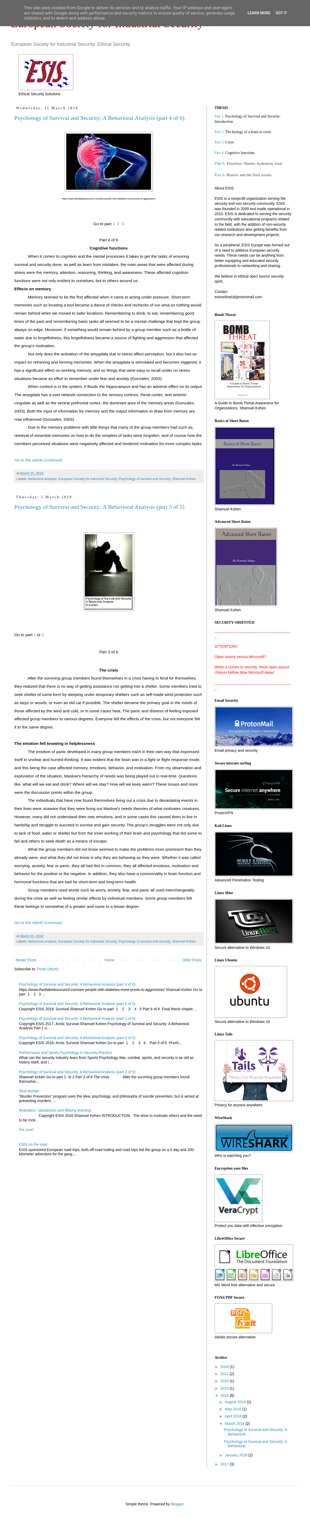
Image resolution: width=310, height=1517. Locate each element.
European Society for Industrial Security (87, 479)
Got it (281, 13)
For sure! (26, 1129)
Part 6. (220, 175)
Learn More (258, 13)
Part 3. (219, 142)
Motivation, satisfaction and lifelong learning (55, 1110)
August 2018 (236, 1402)
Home (109, 960)
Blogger (177, 1504)
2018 (225, 1395)
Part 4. (219, 153)
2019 (225, 1388)
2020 (225, 1381)
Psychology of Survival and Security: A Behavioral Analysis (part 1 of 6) (77, 1018)
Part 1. (219, 116)
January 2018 (236, 1455)
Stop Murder (29, 1091)
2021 (225, 1374)
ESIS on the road (33, 1144)
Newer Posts (26, 960)
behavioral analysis (42, 479)
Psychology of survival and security (144, 479)
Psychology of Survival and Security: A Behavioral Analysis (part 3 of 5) (99, 507)
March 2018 (235, 1423)
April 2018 (233, 1416)
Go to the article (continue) (38, 460)
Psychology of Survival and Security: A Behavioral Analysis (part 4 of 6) (99, 118)
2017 (225, 1464)
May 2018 (233, 1409)
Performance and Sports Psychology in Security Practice (65, 1052)
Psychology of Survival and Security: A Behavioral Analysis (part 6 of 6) (77, 1004)
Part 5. (220, 163)
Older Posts (192, 960)
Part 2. (219, 132)
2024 (225, 1367)
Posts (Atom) (48, 969)
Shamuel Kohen (184, 479)
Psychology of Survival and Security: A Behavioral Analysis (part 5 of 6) (77, 1038)
